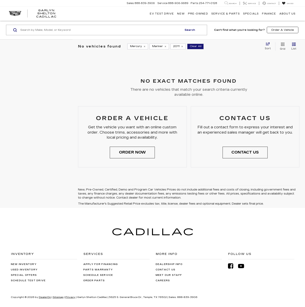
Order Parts (94, 280)
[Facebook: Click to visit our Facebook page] (232, 266)
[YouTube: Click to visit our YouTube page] (243, 266)
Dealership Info (169, 264)
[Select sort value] (269, 46)
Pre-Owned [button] (198, 13)
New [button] (181, 13)
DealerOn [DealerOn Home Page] (45, 297)
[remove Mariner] (159, 46)
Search (190, 30)
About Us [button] (287, 13)
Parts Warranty (98, 269)
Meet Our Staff (169, 275)
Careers (163, 280)
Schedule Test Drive (28, 280)
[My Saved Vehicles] (287, 3)
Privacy (70, 297)
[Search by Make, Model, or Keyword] (101, 30)
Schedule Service (98, 275)
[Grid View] (281, 46)
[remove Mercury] (137, 46)
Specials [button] (251, 13)
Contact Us (166, 269)
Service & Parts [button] (225, 13)
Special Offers (24, 275)
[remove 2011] (178, 46)
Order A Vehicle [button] (282, 30)
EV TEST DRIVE (162, 13)
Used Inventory (24, 269)
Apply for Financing (100, 264)
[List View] (293, 46)
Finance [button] (269, 13)
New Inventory (24, 264)
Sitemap (58, 297)
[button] (132, 152)
